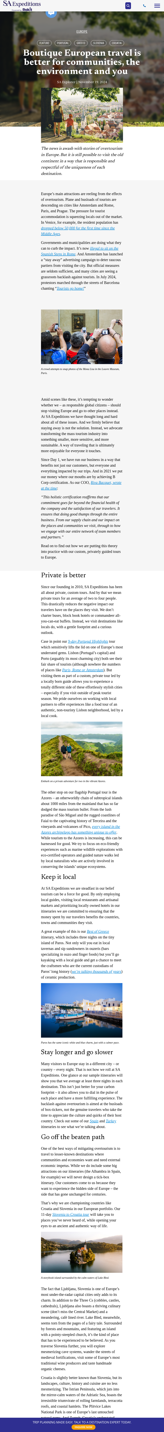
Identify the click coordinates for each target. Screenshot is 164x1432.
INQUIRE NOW (83, 1427)
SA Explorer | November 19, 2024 (82, 82)
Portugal (63, 43)
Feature (44, 43)
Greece (81, 43)
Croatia (117, 43)
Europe (82, 32)
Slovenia (98, 43)
